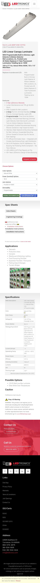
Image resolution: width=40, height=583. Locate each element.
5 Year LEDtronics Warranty (15, 103)
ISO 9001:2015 (7, 521)
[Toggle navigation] (34, 4)
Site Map (6, 483)
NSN (4, 517)
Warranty (6, 490)
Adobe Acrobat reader (26, 241)
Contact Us (6, 502)
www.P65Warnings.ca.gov (24, 414)
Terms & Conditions (9, 494)
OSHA (5, 525)
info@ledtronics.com (10, 553)
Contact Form (11, 432)
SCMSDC (6, 529)
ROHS (5, 513)
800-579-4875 (11, 449)
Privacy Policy (7, 487)
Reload (18, 581)
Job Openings (7, 498)
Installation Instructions (15, 226)
